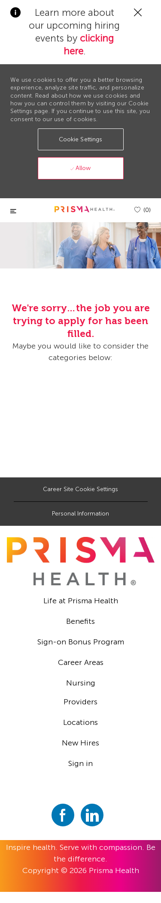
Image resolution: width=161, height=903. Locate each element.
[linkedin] (92, 815)
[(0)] (142, 210)
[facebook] (63, 815)
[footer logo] (81, 561)
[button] (81, 139)
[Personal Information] (80, 514)
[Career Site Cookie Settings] (80, 489)
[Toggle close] (13, 211)
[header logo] (85, 209)
